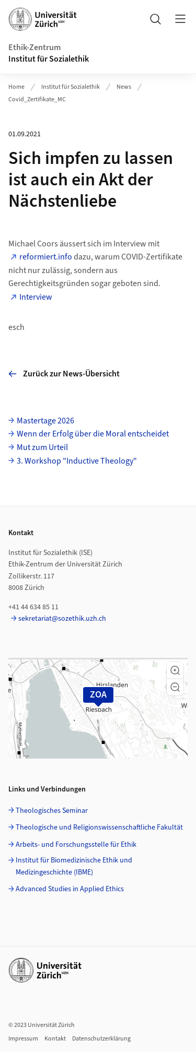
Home (16, 86)
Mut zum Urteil (42, 447)
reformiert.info (45, 257)
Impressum (23, 1038)
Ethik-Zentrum (34, 47)
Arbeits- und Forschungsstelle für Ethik (76, 845)
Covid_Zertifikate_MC (37, 99)
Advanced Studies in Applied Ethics (70, 889)
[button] (175, 670)
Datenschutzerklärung (101, 1038)
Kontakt (55, 1038)
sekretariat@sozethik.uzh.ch (62, 618)
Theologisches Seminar (52, 811)
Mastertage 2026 (45, 421)
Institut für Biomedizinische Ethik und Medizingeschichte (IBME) (74, 866)
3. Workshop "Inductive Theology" (77, 461)
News (124, 86)
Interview (35, 297)
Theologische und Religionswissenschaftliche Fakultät (99, 827)
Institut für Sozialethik (48, 59)
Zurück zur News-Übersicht (64, 374)
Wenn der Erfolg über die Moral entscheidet (93, 434)
